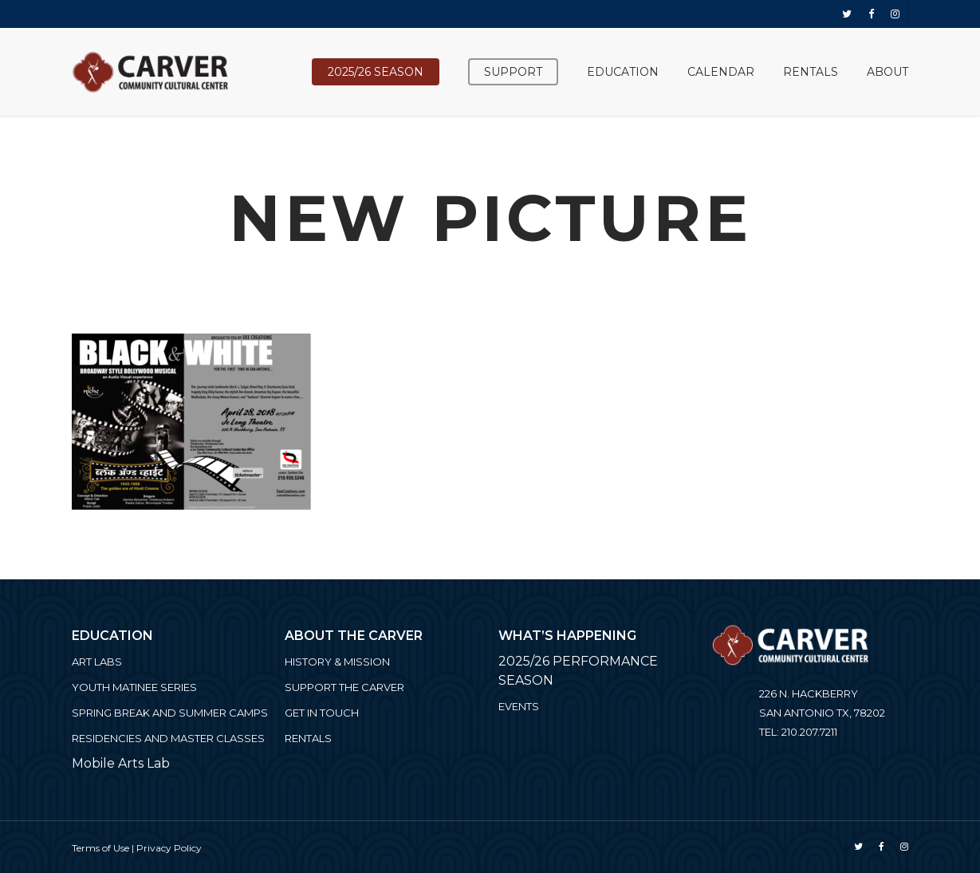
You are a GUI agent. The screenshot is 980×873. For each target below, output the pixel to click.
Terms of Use (100, 848)
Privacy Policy (169, 848)
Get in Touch (322, 712)
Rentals (308, 738)
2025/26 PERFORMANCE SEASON (578, 671)
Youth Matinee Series (134, 687)
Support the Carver (344, 687)
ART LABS (97, 661)
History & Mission (337, 661)
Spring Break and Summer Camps (170, 712)
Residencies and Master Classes (168, 738)
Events (518, 706)
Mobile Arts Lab (121, 763)
